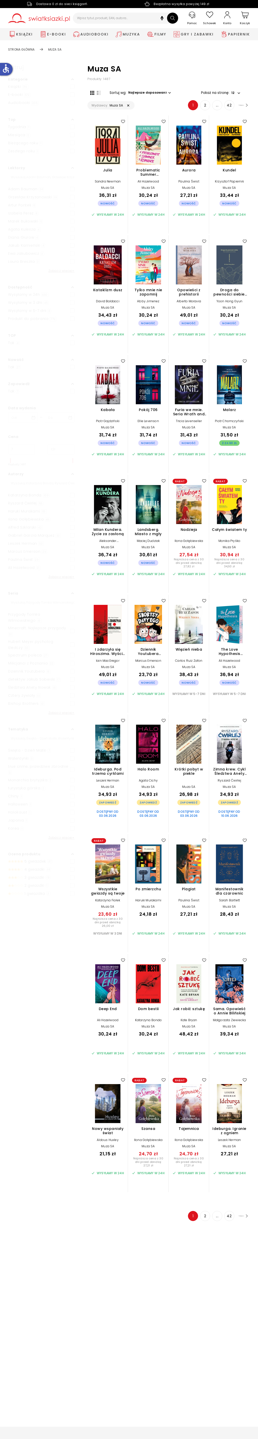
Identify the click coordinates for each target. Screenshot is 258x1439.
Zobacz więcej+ (61, 271)
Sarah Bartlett (229, 903)
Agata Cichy (148, 783)
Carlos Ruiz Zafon (188, 663)
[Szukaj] (172, 18)
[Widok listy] (96, 92)
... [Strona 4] (206, 107)
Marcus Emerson (148, 663)
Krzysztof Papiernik (229, 184)
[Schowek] (210, 18)
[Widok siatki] (89, 92)
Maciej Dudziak (148, 543)
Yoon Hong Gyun (229, 304)
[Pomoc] (192, 18)
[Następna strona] (237, 108)
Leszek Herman (107, 783)
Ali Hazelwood (148, 184)
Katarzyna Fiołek (107, 903)
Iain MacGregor (107, 663)
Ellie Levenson (148, 424)
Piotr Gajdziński (107, 424)
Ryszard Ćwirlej (229, 783)
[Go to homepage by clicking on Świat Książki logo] (39, 18)
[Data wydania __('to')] (60, 418)
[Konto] (227, 18)
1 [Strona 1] (182, 107)
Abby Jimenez (148, 304)
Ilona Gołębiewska (189, 543)
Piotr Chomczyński (229, 424)
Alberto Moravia (189, 304)
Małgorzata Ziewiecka (229, 1023)
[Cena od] (21, 449)
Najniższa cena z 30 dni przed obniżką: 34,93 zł (229, 565)
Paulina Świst (188, 184)
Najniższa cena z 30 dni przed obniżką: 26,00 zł (108, 925)
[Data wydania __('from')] (23, 418)
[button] (162, 19)
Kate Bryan (189, 1023)
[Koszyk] (245, 18)
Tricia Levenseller (189, 424)
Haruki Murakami (148, 903)
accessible (6, 68)
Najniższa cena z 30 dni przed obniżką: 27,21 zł (148, 1164)
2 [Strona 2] (194, 107)
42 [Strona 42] (218, 107)
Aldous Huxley (108, 1142)
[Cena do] (61, 449)
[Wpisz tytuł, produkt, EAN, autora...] (125, 18)
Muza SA (107, 190)
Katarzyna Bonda (148, 1023)
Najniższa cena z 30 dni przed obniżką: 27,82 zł (189, 565)
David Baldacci (107, 304)
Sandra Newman (108, 184)
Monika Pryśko (229, 543)
